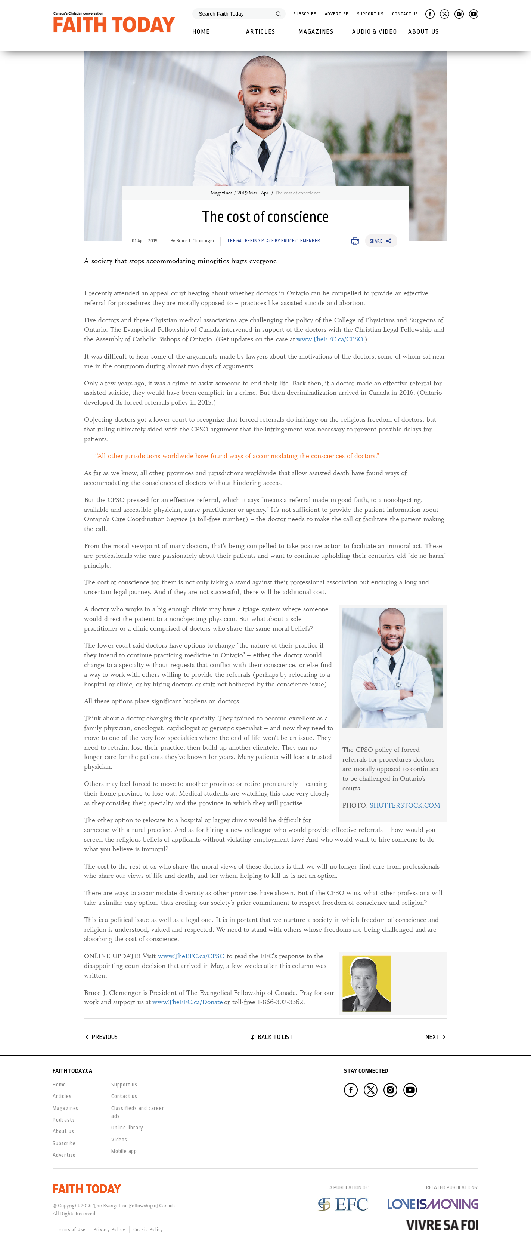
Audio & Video (374, 31)
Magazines (315, 31)
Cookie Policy (148, 1229)
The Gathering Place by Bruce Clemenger (273, 240)
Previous (104, 1036)
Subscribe (304, 14)
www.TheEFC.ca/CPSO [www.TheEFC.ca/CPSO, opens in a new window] (329, 339)
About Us (423, 31)
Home (201, 31)
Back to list (275, 1036)
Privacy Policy (109, 1229)
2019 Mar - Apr (253, 193)
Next (432, 1036)
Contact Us (405, 14)
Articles (261, 31)
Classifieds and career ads (137, 1112)
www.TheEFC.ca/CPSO (191, 956)
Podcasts (64, 1120)
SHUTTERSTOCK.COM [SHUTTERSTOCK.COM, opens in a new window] (405, 805)
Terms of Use (71, 1229)
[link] (391, 713)
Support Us (370, 14)
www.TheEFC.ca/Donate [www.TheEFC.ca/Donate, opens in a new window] (187, 1002)
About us (63, 1131)
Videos (119, 1140)
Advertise (336, 14)
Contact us (124, 1096)
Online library (127, 1128)
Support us (124, 1085)
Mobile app (124, 1151)
